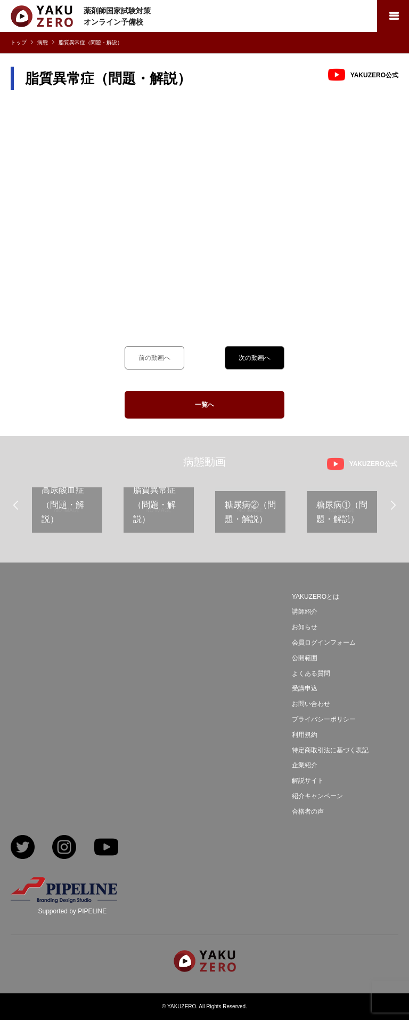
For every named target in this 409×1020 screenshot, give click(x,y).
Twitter (23, 848)
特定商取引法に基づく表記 (330, 750)
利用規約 (304, 734)
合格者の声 (308, 811)
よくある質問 (311, 673)
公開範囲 (304, 658)
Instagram (64, 848)
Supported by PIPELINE (72, 911)
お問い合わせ (311, 704)
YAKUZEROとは (315, 596)
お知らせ (304, 627)
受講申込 (304, 688)
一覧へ (204, 404)
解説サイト (308, 780)
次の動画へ (255, 358)
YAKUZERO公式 (374, 75)
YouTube (106, 848)
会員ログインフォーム (324, 642)
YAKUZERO (181, 1006)
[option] (67, 514)
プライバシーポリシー (324, 719)
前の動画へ (154, 358)
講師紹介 (304, 611)
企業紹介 (304, 765)
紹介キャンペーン (317, 796)
